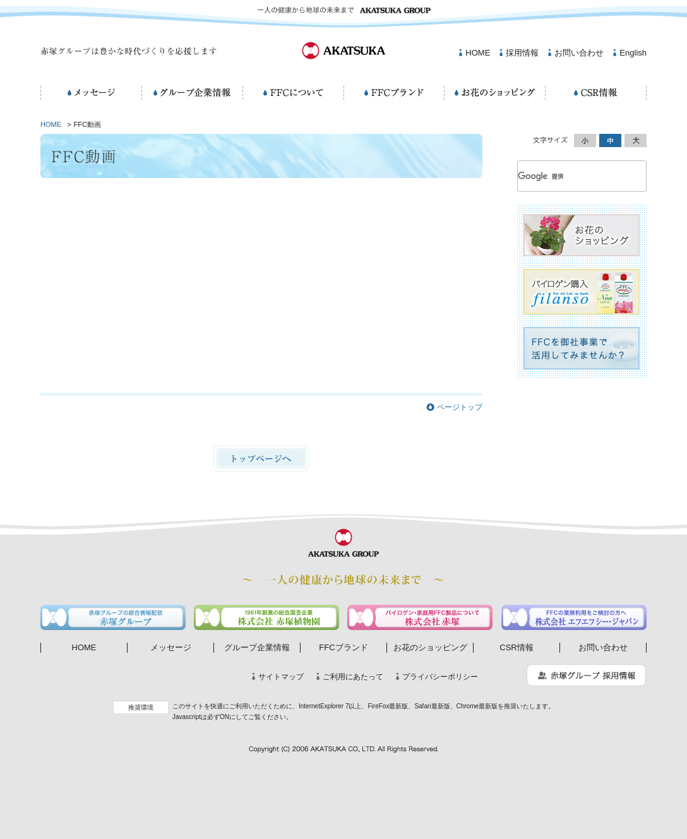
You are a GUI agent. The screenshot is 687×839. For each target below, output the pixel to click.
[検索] (567, 176)
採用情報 (522, 52)
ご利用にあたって (353, 676)
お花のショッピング (430, 647)
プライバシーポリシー (440, 676)
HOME (477, 52)
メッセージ (170, 647)
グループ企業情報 (257, 647)
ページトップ (459, 407)
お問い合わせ (579, 52)
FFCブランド (343, 647)
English (633, 52)
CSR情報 (516, 647)
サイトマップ (281, 676)
